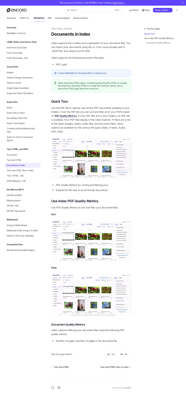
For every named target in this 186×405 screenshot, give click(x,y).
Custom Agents (62, 19)
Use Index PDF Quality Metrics (159, 38)
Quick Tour (149, 34)
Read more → (119, 3)
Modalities (39, 19)
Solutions (11, 19)
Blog (146, 10)
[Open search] (93, 10)
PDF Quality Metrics (66, 115)
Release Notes (80, 19)
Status (134, 10)
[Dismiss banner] (182, 3)
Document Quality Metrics (158, 43)
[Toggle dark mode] (177, 10)
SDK (50, 19)
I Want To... (25, 19)
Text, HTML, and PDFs (61, 28)
